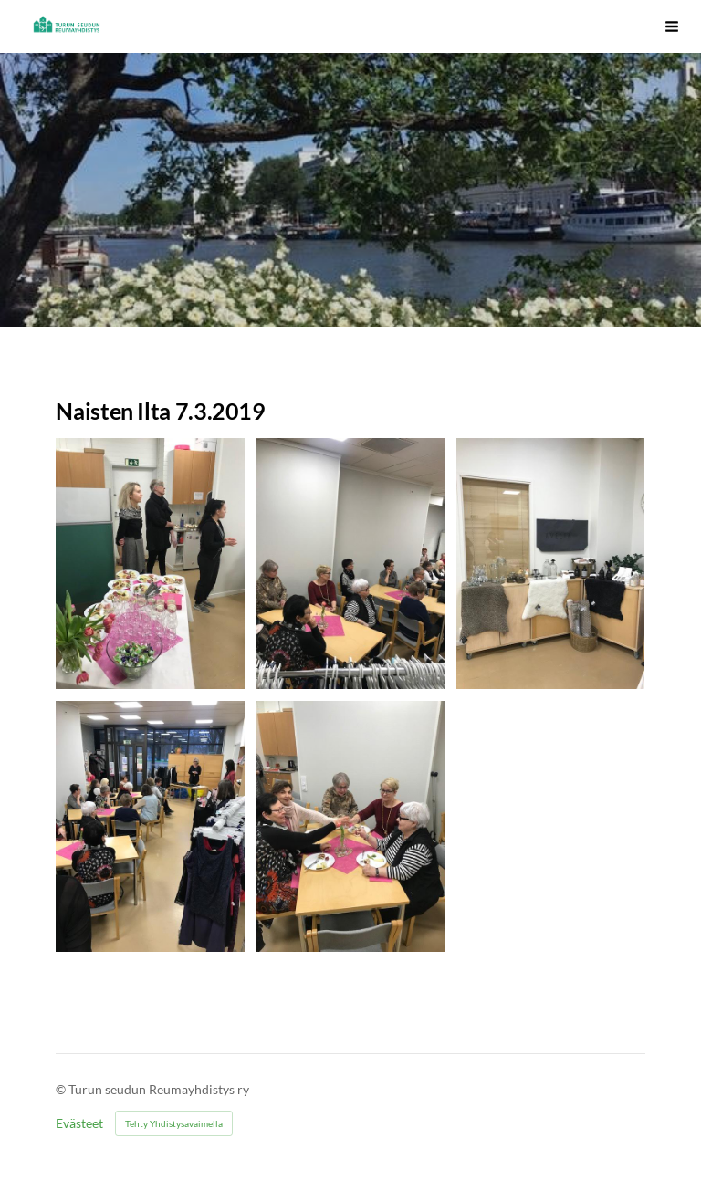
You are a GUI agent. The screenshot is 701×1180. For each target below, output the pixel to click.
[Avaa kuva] (150, 563)
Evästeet (79, 1123)
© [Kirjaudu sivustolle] (62, 1089)
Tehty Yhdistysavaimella (174, 1123)
